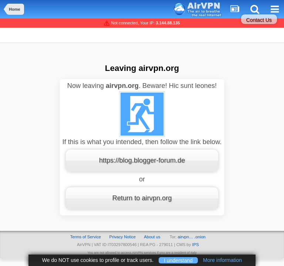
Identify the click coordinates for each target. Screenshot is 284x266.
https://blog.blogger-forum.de (142, 160)
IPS (195, 244)
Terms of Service (85, 237)
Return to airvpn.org (142, 198)
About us (152, 237)
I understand (178, 260)
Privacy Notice (122, 237)
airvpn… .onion (192, 237)
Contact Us (259, 20)
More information (222, 260)
